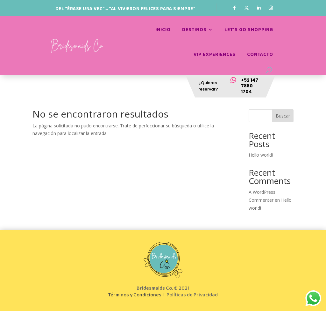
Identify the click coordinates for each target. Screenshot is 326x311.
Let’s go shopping (248, 29)
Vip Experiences (215, 54)
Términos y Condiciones (134, 295)
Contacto (260, 54)
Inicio (163, 29)
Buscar (283, 116)
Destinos (194, 29)
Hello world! (261, 155)
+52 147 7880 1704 (249, 86)
